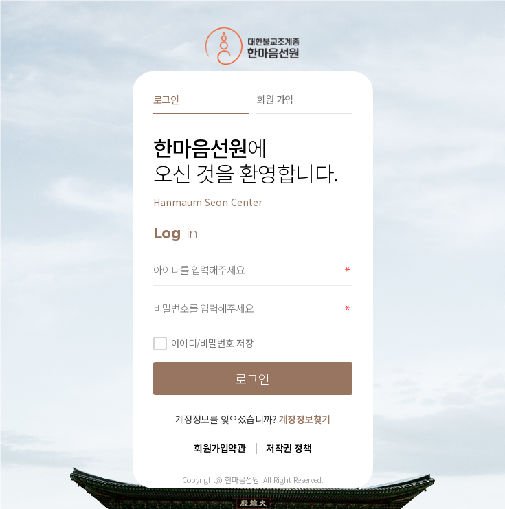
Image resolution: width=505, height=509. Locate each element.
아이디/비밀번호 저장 (203, 343)
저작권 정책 (288, 448)
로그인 (166, 99)
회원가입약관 (219, 448)
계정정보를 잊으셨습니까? (252, 419)
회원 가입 (274, 99)
